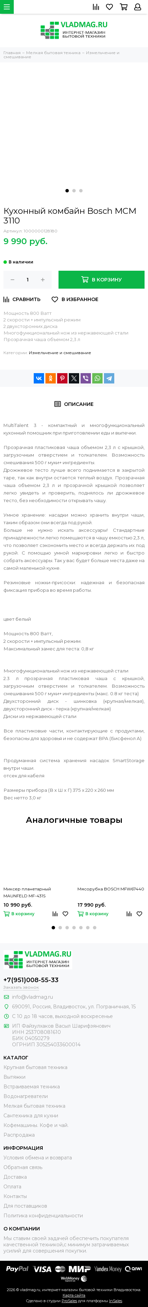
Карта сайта (74, 1295)
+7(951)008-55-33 (31, 980)
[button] (67, 190)
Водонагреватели (25, 1096)
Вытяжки (14, 1077)
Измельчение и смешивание (60, 352)
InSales (115, 1300)
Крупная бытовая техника (35, 1067)
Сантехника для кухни (30, 1116)
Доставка (15, 1177)
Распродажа (19, 1135)
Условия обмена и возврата (37, 1158)
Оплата (12, 1187)
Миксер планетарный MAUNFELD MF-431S (27, 892)
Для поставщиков (25, 1206)
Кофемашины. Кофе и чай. (35, 1125)
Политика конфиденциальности (43, 1216)
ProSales (69, 1300)
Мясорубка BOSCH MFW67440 (110, 888)
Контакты (15, 1196)
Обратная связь (22, 1167)
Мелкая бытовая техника (34, 1106)
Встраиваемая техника (31, 1087)
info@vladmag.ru (32, 997)
